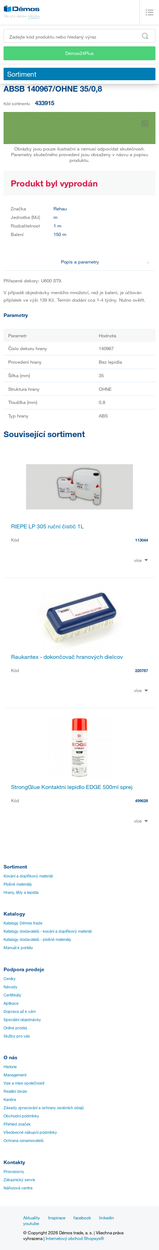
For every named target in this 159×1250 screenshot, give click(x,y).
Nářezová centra (18, 1187)
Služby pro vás (17, 1036)
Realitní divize (15, 1091)
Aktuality (31, 1217)
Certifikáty (12, 995)
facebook (82, 1217)
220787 (141, 670)
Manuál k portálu (18, 947)
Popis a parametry (105, 262)
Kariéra (10, 1099)
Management (15, 1074)
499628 (141, 800)
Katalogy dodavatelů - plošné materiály (37, 939)
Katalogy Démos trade (23, 923)
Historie (10, 1066)
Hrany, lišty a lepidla (21, 892)
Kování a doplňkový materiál (28, 876)
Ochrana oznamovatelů (23, 1140)
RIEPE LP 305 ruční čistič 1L (47, 526)
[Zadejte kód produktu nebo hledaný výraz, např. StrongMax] (79, 35)
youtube (31, 1223)
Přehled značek (17, 1124)
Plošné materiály (18, 884)
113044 (141, 540)
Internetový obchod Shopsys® (75, 1238)
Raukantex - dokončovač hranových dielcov (67, 656)
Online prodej (15, 1027)
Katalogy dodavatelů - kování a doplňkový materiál (48, 931)
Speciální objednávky (22, 1019)
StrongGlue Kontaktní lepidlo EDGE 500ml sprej (72, 786)
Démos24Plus (79, 53)
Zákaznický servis (19, 1179)
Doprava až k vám (20, 1011)
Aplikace (11, 1003)
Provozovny (14, 1171)
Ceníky (10, 978)
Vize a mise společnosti (24, 1083)
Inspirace (56, 1217)
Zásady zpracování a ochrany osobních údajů (44, 1107)
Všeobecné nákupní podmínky (30, 1132)
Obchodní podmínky (21, 1115)
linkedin (106, 1217)
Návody (10, 986)
